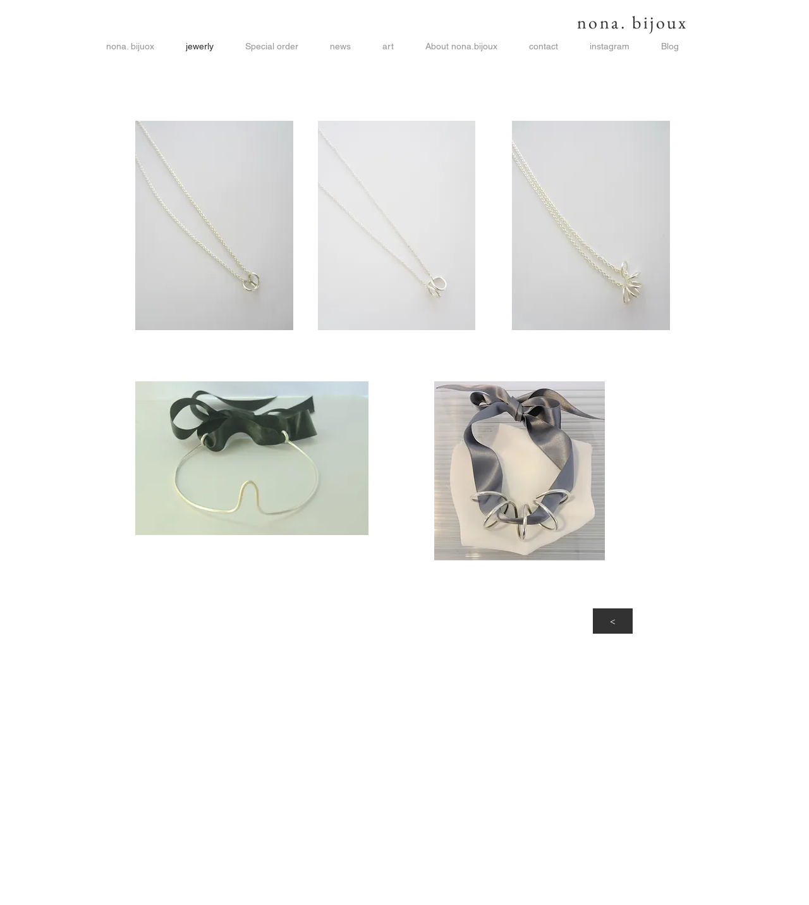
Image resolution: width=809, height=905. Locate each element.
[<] (613, 621)
